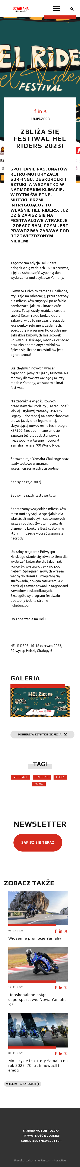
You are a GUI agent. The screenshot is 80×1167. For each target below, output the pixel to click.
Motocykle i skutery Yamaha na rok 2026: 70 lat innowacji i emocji (38, 1065)
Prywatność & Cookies (41, 1135)
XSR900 (39, 784)
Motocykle (20, 777)
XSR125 (60, 777)
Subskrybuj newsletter (41, 1140)
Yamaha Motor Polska (41, 1130)
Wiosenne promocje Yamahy (34, 938)
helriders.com (20, 605)
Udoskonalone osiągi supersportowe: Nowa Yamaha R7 (37, 999)
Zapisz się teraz (37, 842)
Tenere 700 (41, 777)
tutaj (37, 482)
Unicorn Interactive (53, 1160)
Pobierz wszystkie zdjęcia (42, 734)
